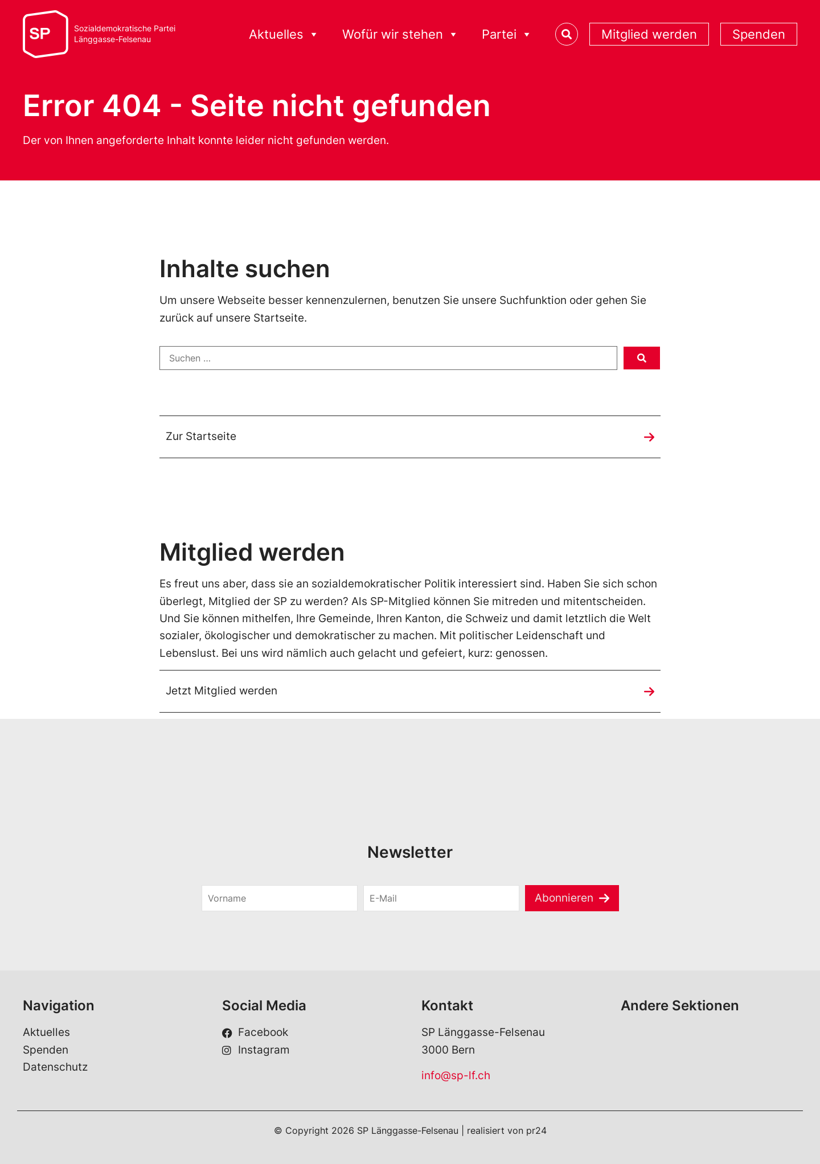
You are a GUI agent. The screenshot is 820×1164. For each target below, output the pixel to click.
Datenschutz (55, 1066)
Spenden (758, 34)
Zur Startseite (201, 436)
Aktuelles (284, 34)
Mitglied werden (649, 34)
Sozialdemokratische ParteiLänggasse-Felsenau (124, 34)
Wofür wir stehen (400, 34)
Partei (507, 34)
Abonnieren (564, 897)
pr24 (536, 1130)
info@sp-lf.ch (455, 1075)
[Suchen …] (388, 358)
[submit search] (642, 358)
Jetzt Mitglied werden (221, 690)
